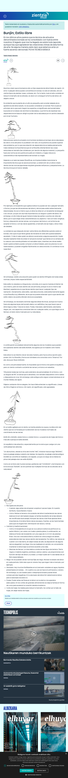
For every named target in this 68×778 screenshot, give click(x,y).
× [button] (66, 753)
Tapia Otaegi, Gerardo (11, 55)
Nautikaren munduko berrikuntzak (27, 653)
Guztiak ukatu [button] (41, 770)
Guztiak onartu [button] (27, 770)
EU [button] (11, 60)
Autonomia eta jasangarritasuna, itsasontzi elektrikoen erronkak (21, 674)
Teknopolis (11, 612)
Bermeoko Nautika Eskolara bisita (17, 660)
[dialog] (34, 765)
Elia (53, 24)
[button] (5, 16)
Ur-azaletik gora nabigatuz (14, 686)
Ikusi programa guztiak (56, 700)
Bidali (8, 603)
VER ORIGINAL (24, 27)
